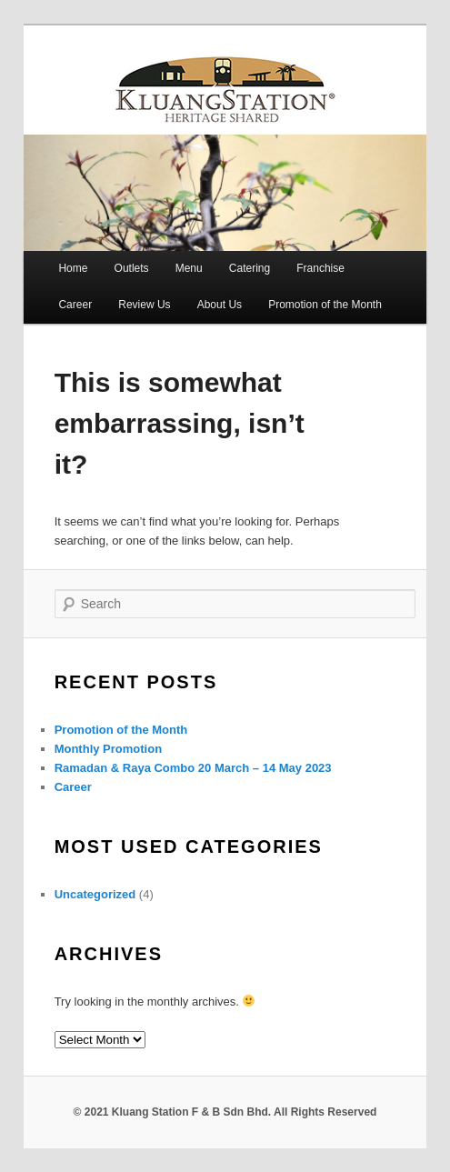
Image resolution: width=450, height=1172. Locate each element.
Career (75, 304)
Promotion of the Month (325, 304)
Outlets (132, 268)
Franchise (320, 268)
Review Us (144, 304)
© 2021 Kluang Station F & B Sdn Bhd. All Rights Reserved (225, 1112)
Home (72, 268)
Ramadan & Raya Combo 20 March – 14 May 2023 (193, 768)
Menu (189, 268)
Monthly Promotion (108, 749)
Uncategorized (95, 894)
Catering (249, 268)
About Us (219, 304)
